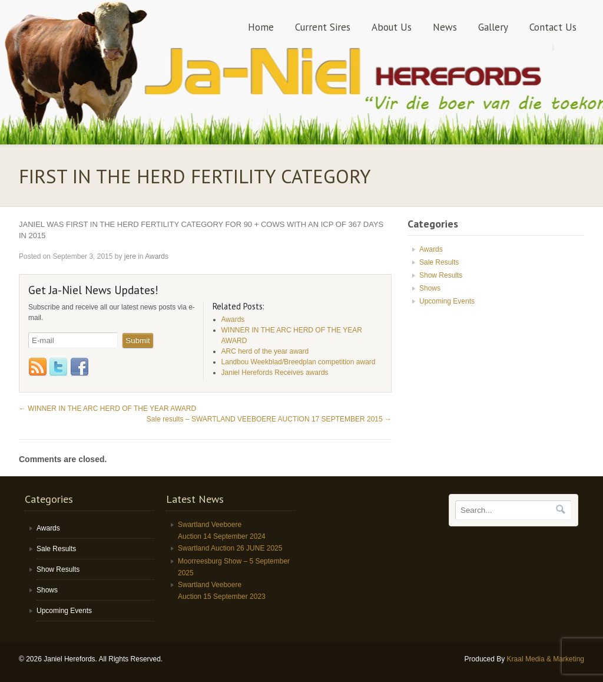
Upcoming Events (447, 301)
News (445, 27)
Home (261, 27)
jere (130, 256)
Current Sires (322, 27)
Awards (156, 256)
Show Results (440, 275)
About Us (392, 27)
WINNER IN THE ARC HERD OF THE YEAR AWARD (107, 408)
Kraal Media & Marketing (545, 659)
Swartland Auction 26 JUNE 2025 (230, 548)
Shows (429, 288)
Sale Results (439, 262)
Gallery (493, 27)
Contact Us (553, 27)
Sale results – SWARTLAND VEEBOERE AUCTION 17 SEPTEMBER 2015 (269, 419)
